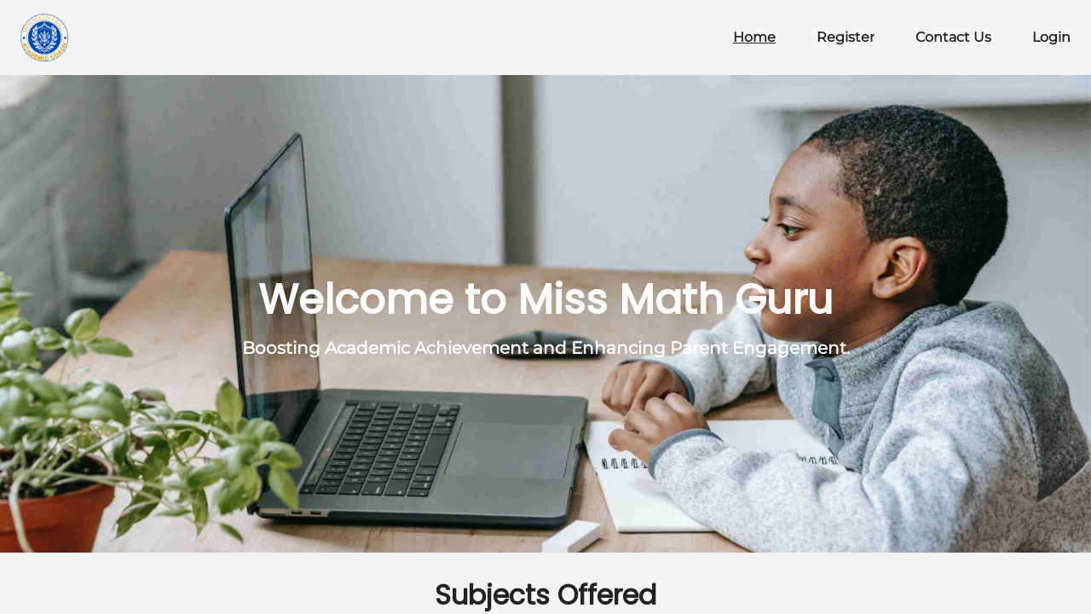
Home (754, 37)
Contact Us (953, 37)
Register (846, 37)
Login (1051, 37)
